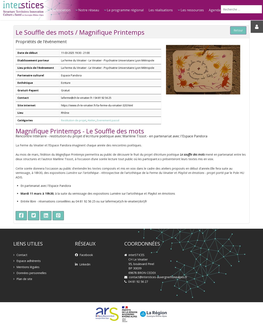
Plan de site (24, 279)
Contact (21, 255)
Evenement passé (108, 120)
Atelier (92, 120)
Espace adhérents (28, 261)
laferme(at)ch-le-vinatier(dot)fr (126, 201)
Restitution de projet (73, 120)
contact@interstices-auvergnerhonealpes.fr (158, 277)
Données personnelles (31, 273)
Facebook (86, 255)
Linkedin (84, 264)
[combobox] (241, 9)
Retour (238, 30)
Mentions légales (27, 267)
